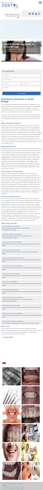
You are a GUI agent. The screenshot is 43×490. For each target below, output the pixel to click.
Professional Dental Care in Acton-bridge (12, 483)
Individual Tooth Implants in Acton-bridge (13, 487)
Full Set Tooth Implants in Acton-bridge (13, 488)
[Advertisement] (17, 30)
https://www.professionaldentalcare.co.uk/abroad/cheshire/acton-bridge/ (20, 323)
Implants (4, 485)
